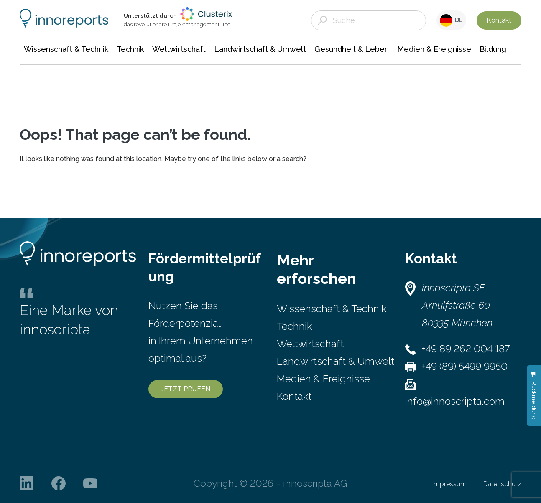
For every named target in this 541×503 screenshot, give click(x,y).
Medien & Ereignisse (323, 379)
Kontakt (499, 20)
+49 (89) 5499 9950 (465, 366)
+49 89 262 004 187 (466, 349)
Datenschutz (502, 484)
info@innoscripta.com (455, 401)
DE (451, 20)
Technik (294, 326)
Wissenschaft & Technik (331, 309)
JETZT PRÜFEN (185, 389)
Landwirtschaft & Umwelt (335, 361)
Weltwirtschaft (310, 344)
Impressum (449, 484)
